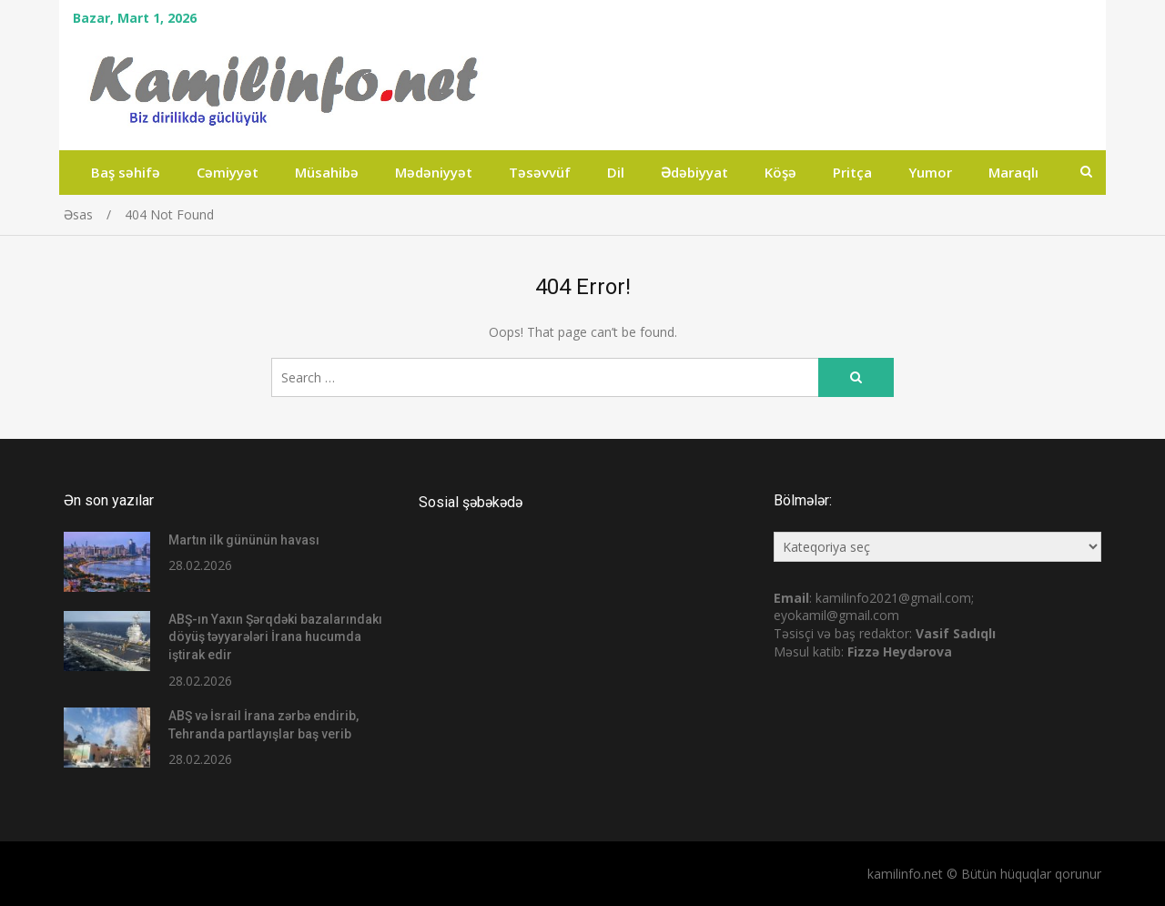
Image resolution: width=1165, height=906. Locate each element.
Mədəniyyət (433, 172)
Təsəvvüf (540, 172)
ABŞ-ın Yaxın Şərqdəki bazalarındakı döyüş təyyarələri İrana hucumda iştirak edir (275, 637)
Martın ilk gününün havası (243, 540)
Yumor (930, 172)
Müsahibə (327, 172)
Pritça (852, 172)
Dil (615, 172)
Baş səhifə (125, 172)
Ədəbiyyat (694, 172)
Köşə (780, 172)
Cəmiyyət (227, 172)
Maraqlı (1013, 172)
